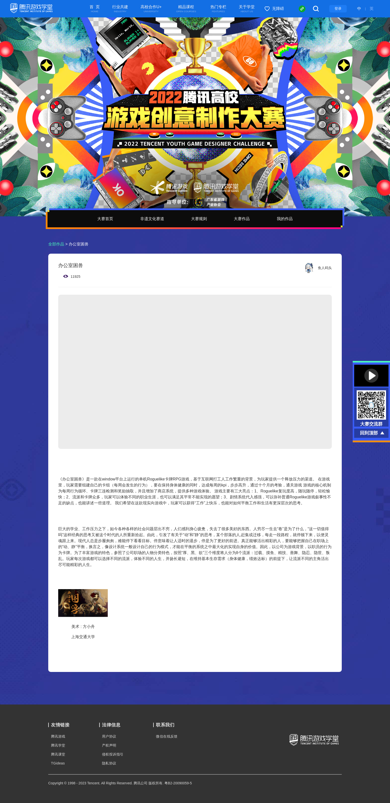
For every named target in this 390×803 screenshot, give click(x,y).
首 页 (95, 9)
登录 (338, 8)
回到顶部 (369, 432)
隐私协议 (109, 763)
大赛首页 (105, 219)
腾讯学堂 (58, 745)
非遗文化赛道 (152, 219)
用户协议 (109, 736)
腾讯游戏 (58, 736)
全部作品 (56, 244)
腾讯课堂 (58, 754)
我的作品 (285, 219)
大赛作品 (242, 219)
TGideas (58, 763)
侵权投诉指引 (112, 754)
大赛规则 (199, 219)
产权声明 (109, 745)
